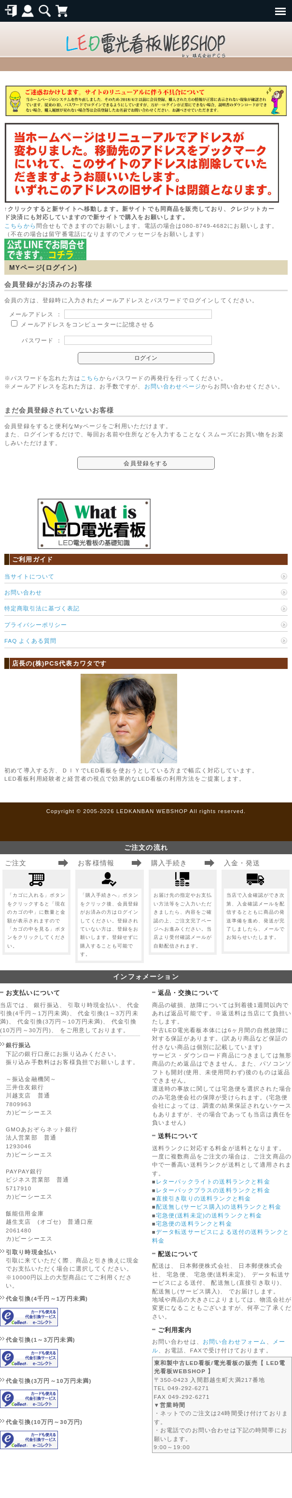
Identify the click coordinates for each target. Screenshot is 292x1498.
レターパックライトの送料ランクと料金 (213, 1181)
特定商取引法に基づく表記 (42, 608)
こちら (90, 378)
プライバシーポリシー (35, 625)
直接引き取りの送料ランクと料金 (203, 1198)
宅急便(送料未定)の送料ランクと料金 (209, 1215)
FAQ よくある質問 (30, 641)
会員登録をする (146, 463)
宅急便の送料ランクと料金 (194, 1223)
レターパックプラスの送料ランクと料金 (213, 1190)
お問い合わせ (23, 592)
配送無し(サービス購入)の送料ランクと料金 (218, 1206)
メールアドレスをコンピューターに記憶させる (87, 324)
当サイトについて (29, 576)
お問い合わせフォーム (234, 1341)
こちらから (20, 225)
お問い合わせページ (172, 386)
